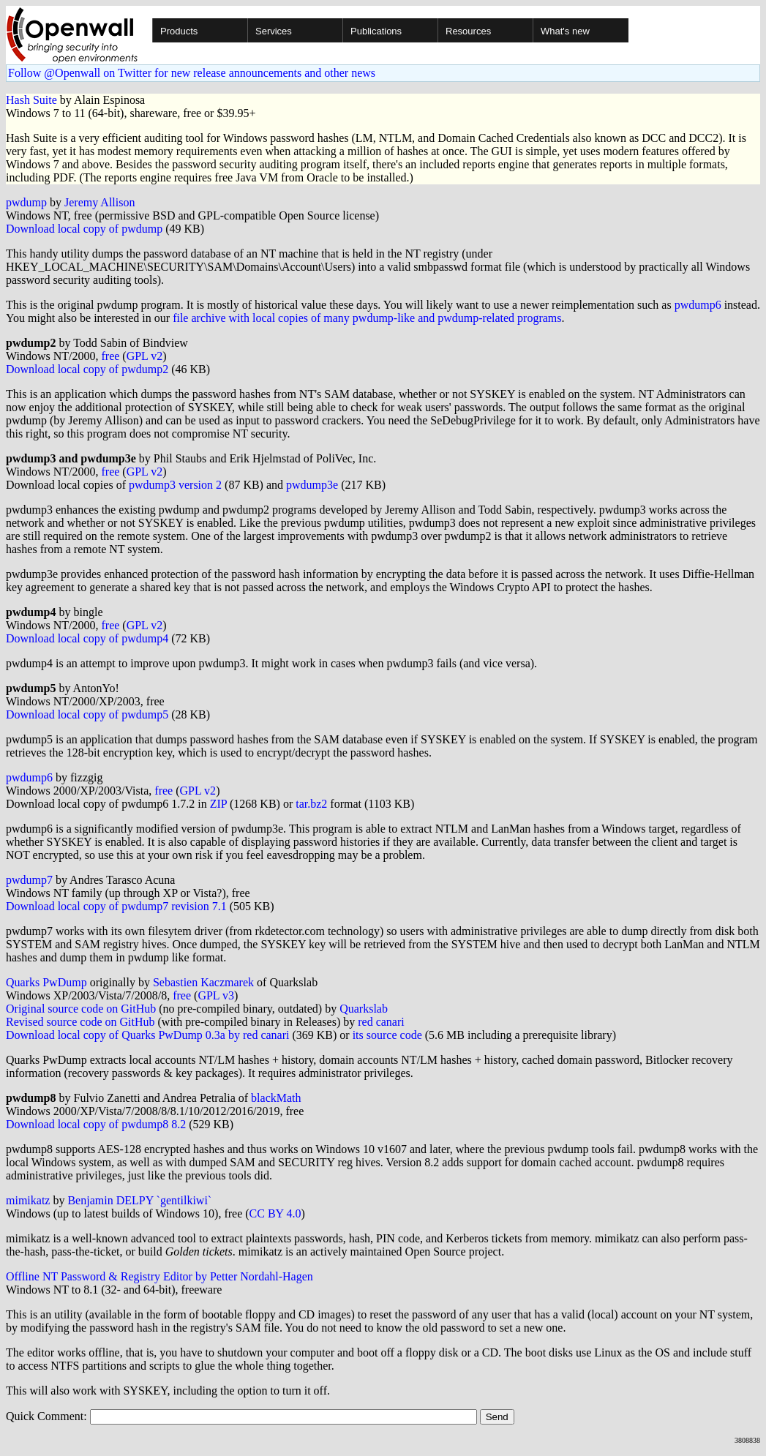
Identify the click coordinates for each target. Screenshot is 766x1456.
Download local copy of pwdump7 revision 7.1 (116, 906)
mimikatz (28, 1200)
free (110, 356)
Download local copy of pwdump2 (87, 369)
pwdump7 (29, 880)
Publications (376, 31)
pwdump (26, 202)
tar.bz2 (311, 804)
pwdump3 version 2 (175, 485)
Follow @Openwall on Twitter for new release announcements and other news (191, 73)
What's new (565, 31)
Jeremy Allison (99, 202)
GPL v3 (216, 995)
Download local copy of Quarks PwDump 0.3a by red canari (147, 1035)
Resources (468, 31)
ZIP (218, 804)
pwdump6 (698, 305)
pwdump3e (312, 485)
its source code (387, 1035)
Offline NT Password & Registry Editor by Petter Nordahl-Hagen (159, 1276)
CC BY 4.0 (275, 1213)
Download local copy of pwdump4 (87, 638)
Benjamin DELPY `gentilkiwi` (139, 1200)
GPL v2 (145, 356)
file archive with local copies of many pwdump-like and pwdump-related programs (367, 318)
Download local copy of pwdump (84, 228)
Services (273, 31)
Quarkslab (363, 1008)
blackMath (276, 1098)
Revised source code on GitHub (80, 1022)
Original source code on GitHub (81, 1008)
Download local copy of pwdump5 (87, 714)
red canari (381, 1022)
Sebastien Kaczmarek (203, 982)
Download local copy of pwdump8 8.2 (96, 1124)
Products (179, 31)
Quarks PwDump (46, 982)
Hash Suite (31, 100)
